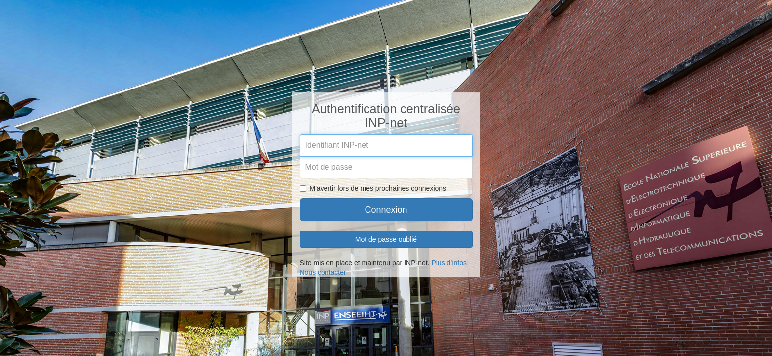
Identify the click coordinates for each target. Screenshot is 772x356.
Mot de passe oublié (386, 239)
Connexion (386, 210)
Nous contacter (323, 272)
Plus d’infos (449, 263)
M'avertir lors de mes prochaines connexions (373, 188)
